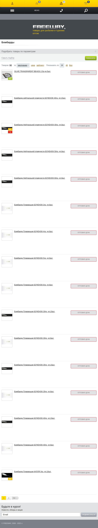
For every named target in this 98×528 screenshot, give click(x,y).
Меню (36, 10)
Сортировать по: (15, 65)
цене (33, 65)
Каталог (12, 10)
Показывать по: (52, 65)
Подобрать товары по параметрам (18, 51)
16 (62, 65)
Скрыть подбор (8, 58)
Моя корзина (86, 3)
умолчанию (22, 65)
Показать (90, 58)
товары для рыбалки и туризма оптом (49, 30)
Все (70, 65)
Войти (12, 3)
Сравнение (37, 3)
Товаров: (5, 65)
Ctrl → (15, 498)
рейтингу (40, 65)
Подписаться (88, 514)
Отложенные (61, 3)
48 (67, 65)
